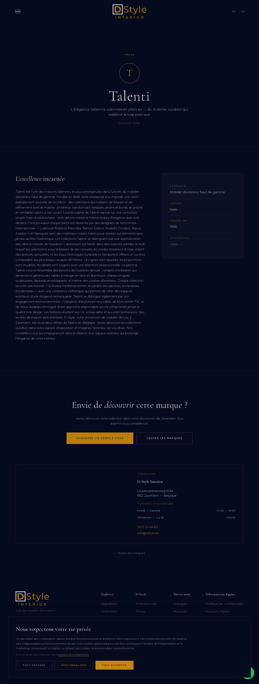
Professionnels (146, 604)
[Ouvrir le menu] (18, 11)
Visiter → (176, 249)
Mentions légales (218, 611)
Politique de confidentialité (224, 604)
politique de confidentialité (73, 654)
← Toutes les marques (129, 553)
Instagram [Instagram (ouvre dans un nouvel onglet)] (181, 604)
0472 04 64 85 (147, 527)
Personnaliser (74, 665)
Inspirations (109, 604)
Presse (140, 611)
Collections (109, 611)
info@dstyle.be (148, 533)
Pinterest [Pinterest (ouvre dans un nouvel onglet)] (180, 611)
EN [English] (243, 11)
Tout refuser (34, 665)
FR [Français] (234, 11)
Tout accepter (114, 665)
